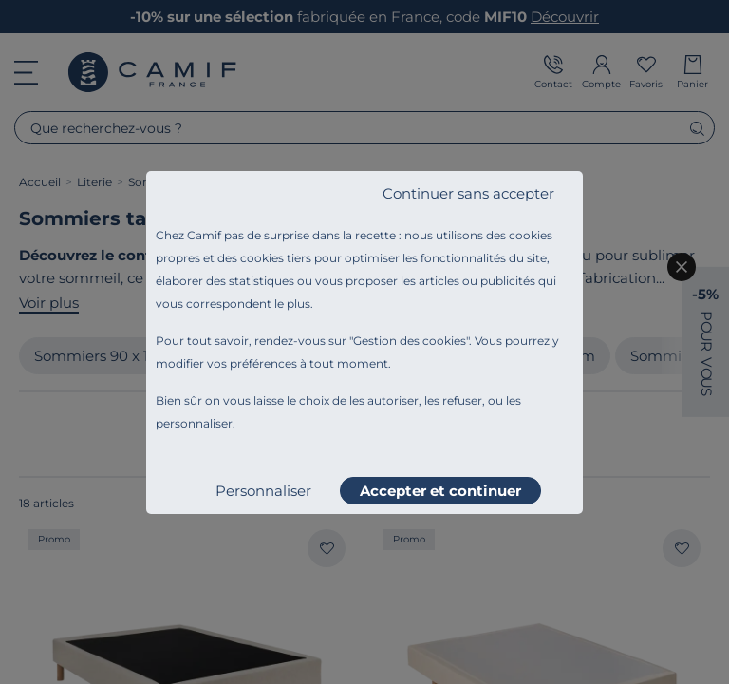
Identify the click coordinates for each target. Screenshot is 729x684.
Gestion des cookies (409, 340)
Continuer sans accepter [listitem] (468, 193)
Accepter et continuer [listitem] (440, 491)
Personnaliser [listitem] (263, 491)
